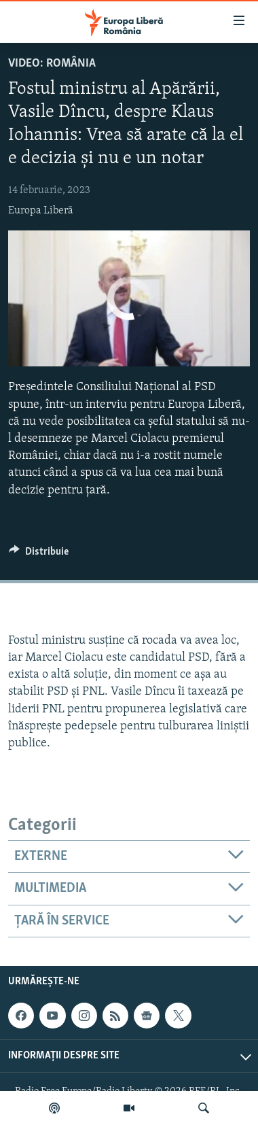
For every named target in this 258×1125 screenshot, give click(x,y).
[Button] (39, 555)
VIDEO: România (52, 63)
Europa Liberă (40, 210)
